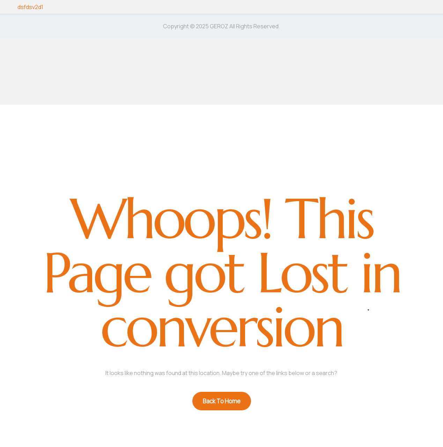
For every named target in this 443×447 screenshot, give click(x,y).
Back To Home (222, 401)
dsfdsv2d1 (30, 7)
